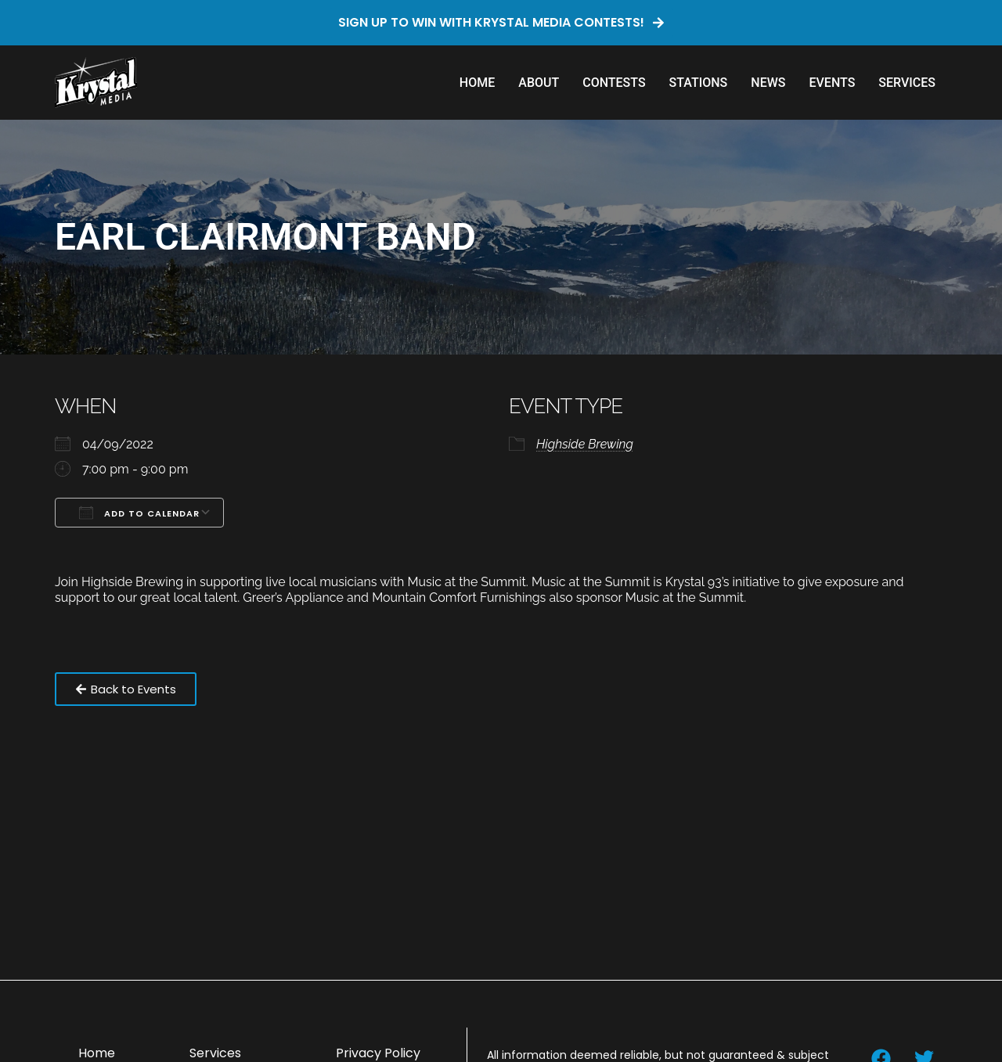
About (538, 82)
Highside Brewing (584, 444)
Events (832, 82)
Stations (698, 82)
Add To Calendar (139, 513)
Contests (613, 82)
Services (906, 82)
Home (477, 82)
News (768, 82)
